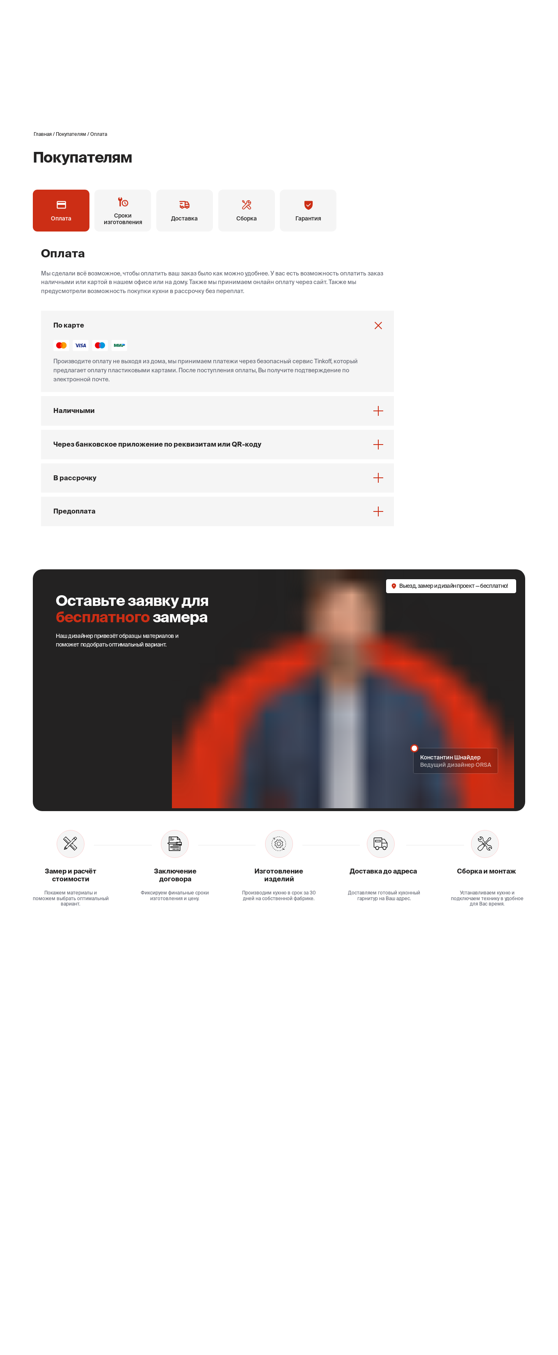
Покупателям (71, 134)
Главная (43, 134)
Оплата (98, 134)
